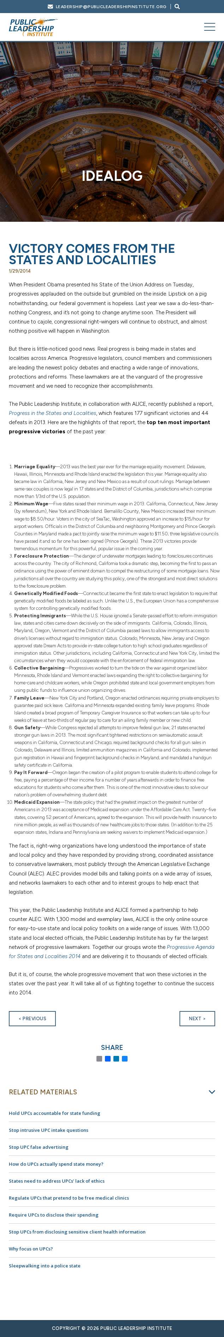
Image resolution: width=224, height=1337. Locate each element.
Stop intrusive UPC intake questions (48, 1130)
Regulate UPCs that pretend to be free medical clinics (69, 1198)
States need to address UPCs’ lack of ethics (57, 1181)
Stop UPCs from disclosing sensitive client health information (77, 1232)
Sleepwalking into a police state (45, 1265)
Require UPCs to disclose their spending (54, 1215)
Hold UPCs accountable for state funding (54, 1113)
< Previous (32, 1018)
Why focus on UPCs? (31, 1249)
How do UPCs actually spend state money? (56, 1164)
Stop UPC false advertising (39, 1147)
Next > (197, 1018)
